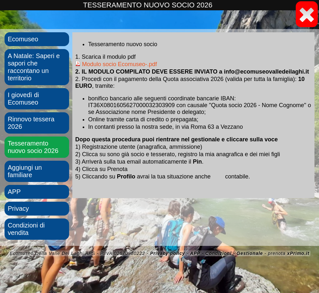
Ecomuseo (23, 39)
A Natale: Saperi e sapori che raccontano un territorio (34, 67)
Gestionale (250, 253)
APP (14, 191)
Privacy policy (167, 253)
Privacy (18, 208)
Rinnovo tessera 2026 (31, 123)
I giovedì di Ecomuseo (23, 98)
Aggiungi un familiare (25, 171)
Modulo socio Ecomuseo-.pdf (116, 64)
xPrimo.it (298, 253)
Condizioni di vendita (26, 229)
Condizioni (218, 253)
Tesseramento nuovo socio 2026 (33, 147)
